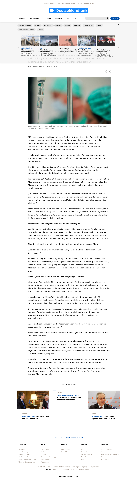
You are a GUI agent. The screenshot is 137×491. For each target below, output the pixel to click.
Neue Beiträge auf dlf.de (27, 459)
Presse (103, 452)
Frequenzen (45, 462)
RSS (82, 459)
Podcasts (58, 18)
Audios (43, 452)
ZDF (59, 469)
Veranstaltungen (87, 454)
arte (72, 469)
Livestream (45, 449)
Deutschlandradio (50, 3)
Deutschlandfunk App (48, 457)
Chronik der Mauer (83, 469)
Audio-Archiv (71, 18)
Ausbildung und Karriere (109, 454)
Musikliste (84, 457)
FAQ (82, 449)
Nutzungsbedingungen (80, 467)
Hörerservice (65, 449)
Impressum (95, 467)
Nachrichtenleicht (25, 457)
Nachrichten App (47, 459)
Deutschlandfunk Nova (85, 3)
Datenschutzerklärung (62, 467)
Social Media (66, 452)
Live (115, 18)
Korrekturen (105, 459)
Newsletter (85, 452)
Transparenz (105, 457)
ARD (54, 469)
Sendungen (34, 18)
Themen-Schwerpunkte (27, 462)
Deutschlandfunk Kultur (66, 3)
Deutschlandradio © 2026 (68, 476)
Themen (22, 18)
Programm (47, 18)
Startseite (20, 25)
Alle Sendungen (32, 25)
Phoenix (66, 469)
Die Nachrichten (24, 454)
